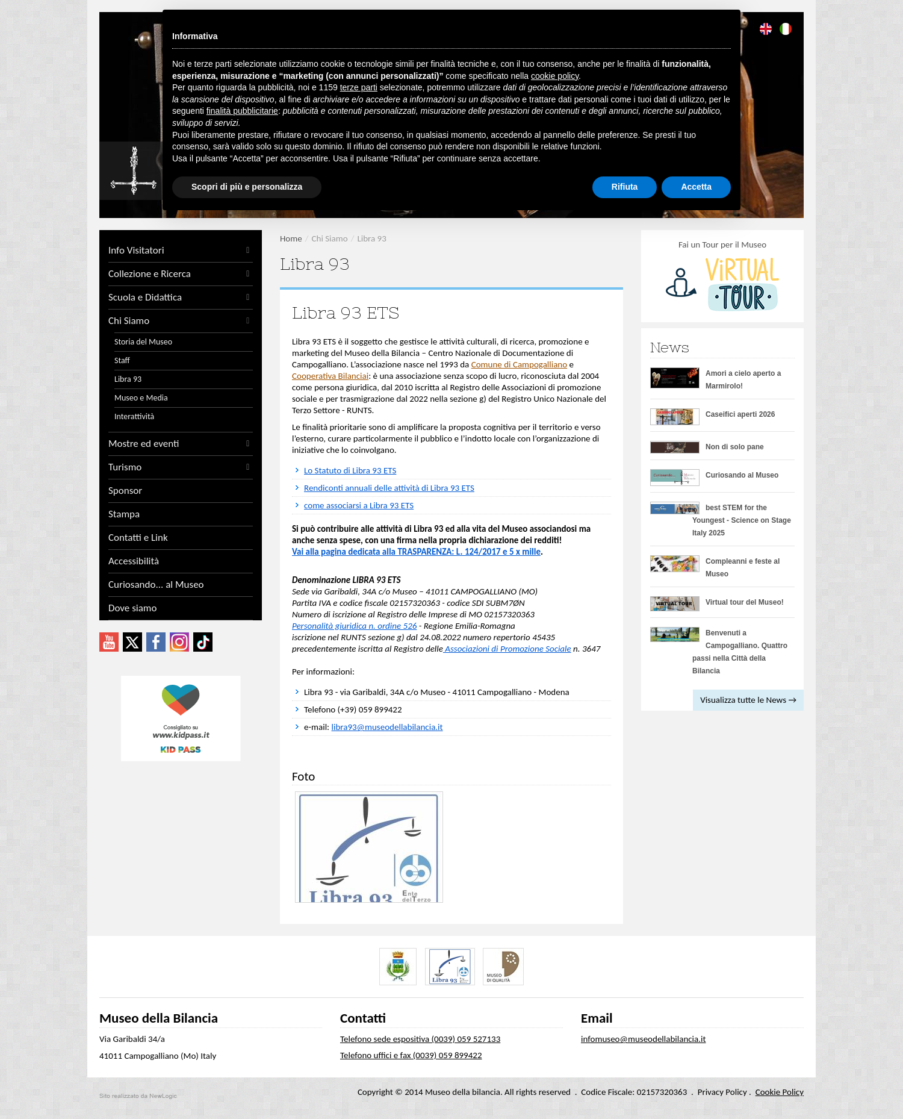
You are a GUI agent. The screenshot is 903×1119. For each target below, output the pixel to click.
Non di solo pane (735, 447)
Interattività (134, 416)
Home (291, 238)
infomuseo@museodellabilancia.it (643, 1038)
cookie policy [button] (555, 76)
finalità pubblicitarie (242, 111)
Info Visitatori (180, 250)
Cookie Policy (780, 1091)
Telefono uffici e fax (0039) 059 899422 (411, 1055)
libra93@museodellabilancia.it (387, 727)
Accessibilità (133, 561)
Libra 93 (127, 379)
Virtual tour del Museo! (745, 602)
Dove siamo (132, 608)
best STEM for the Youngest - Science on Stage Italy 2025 (741, 520)
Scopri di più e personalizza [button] (246, 187)
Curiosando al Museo (742, 475)
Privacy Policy (722, 1091)
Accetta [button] (696, 187)
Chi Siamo (180, 321)
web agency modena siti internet (138, 1096)
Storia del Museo (143, 342)
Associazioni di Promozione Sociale (507, 648)
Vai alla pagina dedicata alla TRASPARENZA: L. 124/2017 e (400, 551)
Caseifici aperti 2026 (740, 414)
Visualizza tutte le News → (748, 699)
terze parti (358, 87)
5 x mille (525, 551)
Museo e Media (141, 398)
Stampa (124, 514)
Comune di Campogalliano (519, 364)
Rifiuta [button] (625, 187)
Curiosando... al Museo (156, 584)
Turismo (180, 467)
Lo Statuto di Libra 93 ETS (350, 470)
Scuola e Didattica (180, 297)
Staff (122, 360)
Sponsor (125, 490)
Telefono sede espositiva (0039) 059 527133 (420, 1038)
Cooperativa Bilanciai (330, 375)
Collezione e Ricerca (180, 274)
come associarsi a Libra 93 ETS (359, 505)
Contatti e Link (138, 537)
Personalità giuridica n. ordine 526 (354, 625)
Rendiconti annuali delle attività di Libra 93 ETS (389, 487)
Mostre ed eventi (180, 443)
